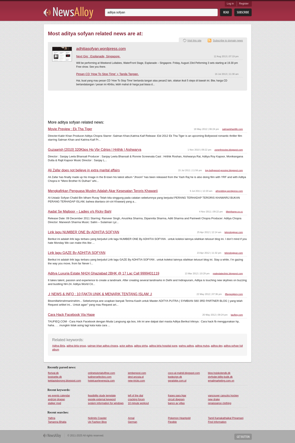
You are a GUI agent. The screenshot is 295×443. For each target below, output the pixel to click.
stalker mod (54, 403)
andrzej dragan (56, 399)
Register (244, 3)
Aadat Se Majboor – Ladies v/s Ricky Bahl (79, 211)
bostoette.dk (55, 376)
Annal (131, 418)
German (132, 421)
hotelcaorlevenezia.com (101, 380)
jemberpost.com (137, 373)
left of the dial (135, 395)
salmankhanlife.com (232, 129)
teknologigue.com (234, 232)
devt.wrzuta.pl (136, 376)
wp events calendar (59, 395)
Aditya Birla (58, 345)
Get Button (243, 437)
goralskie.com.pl (177, 380)
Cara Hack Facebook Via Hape (71, 314)
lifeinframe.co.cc (234, 211)
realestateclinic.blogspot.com (228, 273)
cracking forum (136, 399)
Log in (230, 3)
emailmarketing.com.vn (221, 380)
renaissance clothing (219, 403)
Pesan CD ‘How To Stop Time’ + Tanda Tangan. (107, 74)
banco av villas (176, 403)
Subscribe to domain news (228, 40)
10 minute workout (138, 403)
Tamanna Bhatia (57, 421)
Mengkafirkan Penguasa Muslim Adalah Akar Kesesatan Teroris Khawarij (103, 191)
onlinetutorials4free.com (101, 373)
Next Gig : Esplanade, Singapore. (98, 56)
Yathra (51, 418)
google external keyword (102, 399)
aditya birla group (76, 345)
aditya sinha (141, 345)
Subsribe (243, 12)
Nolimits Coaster (97, 418)
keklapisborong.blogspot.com (64, 380)
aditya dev (216, 345)
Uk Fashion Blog (97, 421)
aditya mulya (202, 345)
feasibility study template (102, 395)
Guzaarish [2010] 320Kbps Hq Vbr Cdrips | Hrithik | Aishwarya (94, 149)
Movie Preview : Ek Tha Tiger (70, 129)
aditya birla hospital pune (163, 345)
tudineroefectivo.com (100, 376)
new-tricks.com (136, 380)
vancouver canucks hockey (223, 395)
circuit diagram (176, 399)
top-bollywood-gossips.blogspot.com (224, 170)
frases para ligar (177, 395)
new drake (214, 399)
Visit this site (194, 40)
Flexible (172, 421)
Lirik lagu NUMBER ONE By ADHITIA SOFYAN (83, 232)
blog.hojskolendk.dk (219, 373)
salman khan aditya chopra (102, 345)
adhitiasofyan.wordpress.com (101, 49)
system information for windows (105, 403)
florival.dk (53, 373)
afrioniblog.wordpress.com (229, 191)
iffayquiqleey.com (234, 294)
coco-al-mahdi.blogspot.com (184, 373)
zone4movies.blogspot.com (229, 149)
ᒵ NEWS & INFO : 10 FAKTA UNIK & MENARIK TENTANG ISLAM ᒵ (100, 294)
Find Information (217, 421)
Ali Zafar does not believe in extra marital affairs (84, 170)
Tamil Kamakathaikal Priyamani (225, 418)
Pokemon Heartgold (179, 418)
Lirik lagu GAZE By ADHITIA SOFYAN (76, 253)
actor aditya (126, 345)
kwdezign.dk (175, 376)
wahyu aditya (186, 345)
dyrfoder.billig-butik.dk (220, 376)
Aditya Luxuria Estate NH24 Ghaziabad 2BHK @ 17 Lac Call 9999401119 (103, 273)
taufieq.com (237, 314)
